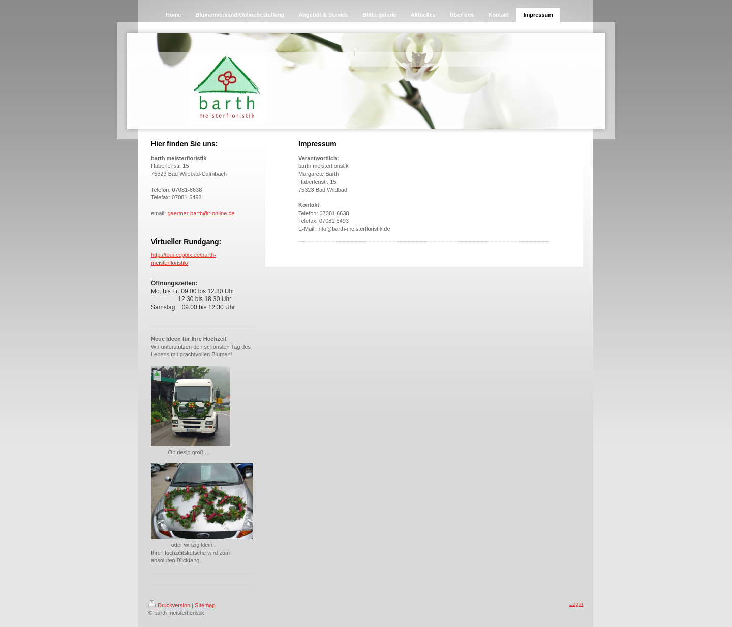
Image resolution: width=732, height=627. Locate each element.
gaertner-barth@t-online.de (200, 213)
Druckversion (169, 605)
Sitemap (205, 605)
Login (576, 604)
